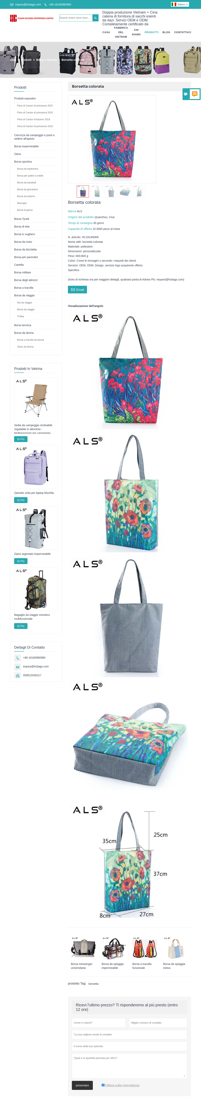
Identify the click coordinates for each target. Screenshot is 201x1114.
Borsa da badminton (27, 169)
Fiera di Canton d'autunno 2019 (33, 119)
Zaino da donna (25, 347)
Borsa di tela (21, 226)
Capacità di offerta (80, 229)
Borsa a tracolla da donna (30, 340)
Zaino (17, 154)
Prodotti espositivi (25, 98)
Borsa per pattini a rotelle (30, 176)
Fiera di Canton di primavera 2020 (35, 112)
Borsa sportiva (23, 161)
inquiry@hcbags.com (28, 4)
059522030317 (32, 675)
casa (13, 60)
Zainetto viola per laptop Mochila (34, 493)
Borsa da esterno (26, 196)
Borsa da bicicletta (25, 249)
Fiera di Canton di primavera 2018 (35, 126)
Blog (166, 32)
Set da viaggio (24, 302)
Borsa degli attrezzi (25, 280)
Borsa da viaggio (24, 295)
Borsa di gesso (25, 210)
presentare (82, 1085)
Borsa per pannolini (26, 257)
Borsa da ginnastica (27, 189)
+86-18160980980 (60, 4)
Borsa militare (22, 272)
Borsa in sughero (24, 234)
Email (77, 289)
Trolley (20, 316)
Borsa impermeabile (26, 146)
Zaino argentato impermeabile (32, 554)
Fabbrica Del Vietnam (121, 32)
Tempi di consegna (80, 223)
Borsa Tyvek (21, 219)
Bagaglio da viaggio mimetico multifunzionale (32, 617)
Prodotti (152, 32)
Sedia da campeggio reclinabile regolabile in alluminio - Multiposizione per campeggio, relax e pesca (33, 429)
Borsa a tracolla (46, 60)
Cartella (19, 265)
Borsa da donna (24, 333)
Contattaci (182, 32)
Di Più (20, 439)
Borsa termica (22, 325)
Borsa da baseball (26, 182)
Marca (72, 211)
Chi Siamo (136, 32)
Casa (106, 32)
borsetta (94, 984)
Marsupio (22, 203)
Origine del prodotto (81, 217)
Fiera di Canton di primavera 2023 (35, 106)
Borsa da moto (23, 242)
